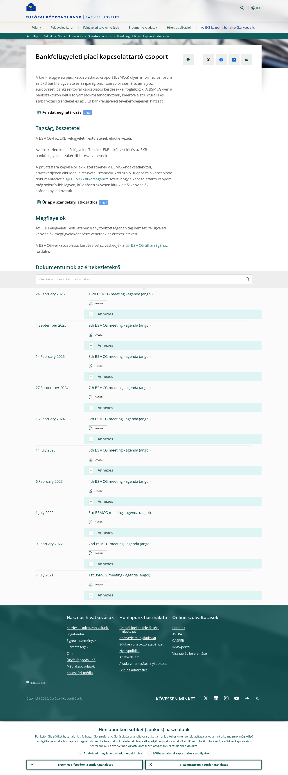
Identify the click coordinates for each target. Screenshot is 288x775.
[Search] (220, 7)
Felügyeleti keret (62, 28)
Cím (70, 653)
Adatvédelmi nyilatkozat (137, 638)
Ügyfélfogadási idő (81, 660)
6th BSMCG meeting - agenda (113, 418)
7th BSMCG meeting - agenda (113, 387)
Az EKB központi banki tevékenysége (229, 27)
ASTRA (177, 634)
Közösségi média (80, 672)
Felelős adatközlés (133, 670)
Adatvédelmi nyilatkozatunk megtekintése (113, 752)
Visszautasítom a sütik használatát (203, 764)
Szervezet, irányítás (70, 36)
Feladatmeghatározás (61, 112)
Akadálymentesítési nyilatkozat (143, 663)
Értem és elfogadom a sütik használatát (85, 764)
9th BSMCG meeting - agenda (113, 325)
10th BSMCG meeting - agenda (114, 294)
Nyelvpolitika (129, 650)
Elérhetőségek (77, 647)
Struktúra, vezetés (99, 36)
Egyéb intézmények (81, 640)
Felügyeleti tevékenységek (101, 28)
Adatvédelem (129, 657)
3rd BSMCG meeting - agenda (113, 512)
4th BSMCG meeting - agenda (113, 481)
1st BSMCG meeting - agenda (113, 575)
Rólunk (36, 28)
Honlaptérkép (38, 682)
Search (242, 8)
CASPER (178, 640)
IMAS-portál (181, 647)
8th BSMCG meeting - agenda (113, 356)
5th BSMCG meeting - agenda (113, 450)
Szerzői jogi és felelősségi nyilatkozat (139, 629)
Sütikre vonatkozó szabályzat (141, 644)
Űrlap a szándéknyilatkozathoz (69, 202)
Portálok (178, 627)
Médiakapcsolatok (81, 666)
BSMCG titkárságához (89, 179)
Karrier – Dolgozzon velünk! (88, 627)
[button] (249, 8)
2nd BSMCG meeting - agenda (114, 543)
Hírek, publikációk (179, 28)
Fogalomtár (75, 634)
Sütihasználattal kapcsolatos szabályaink (181, 752)
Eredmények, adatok (143, 28)
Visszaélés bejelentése (189, 653)
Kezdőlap (32, 36)
